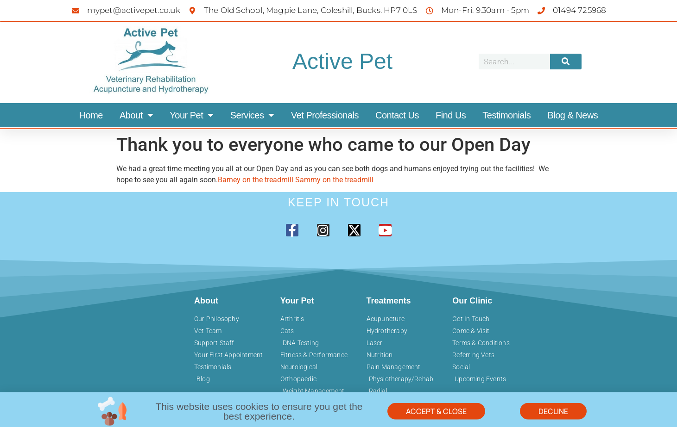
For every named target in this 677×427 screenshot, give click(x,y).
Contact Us (397, 115)
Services (252, 115)
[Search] (566, 61)
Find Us (451, 115)
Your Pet (192, 115)
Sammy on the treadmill (334, 179)
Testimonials (506, 115)
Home (91, 115)
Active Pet (342, 61)
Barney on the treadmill (256, 179)
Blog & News (572, 115)
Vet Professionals (325, 115)
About (136, 115)
